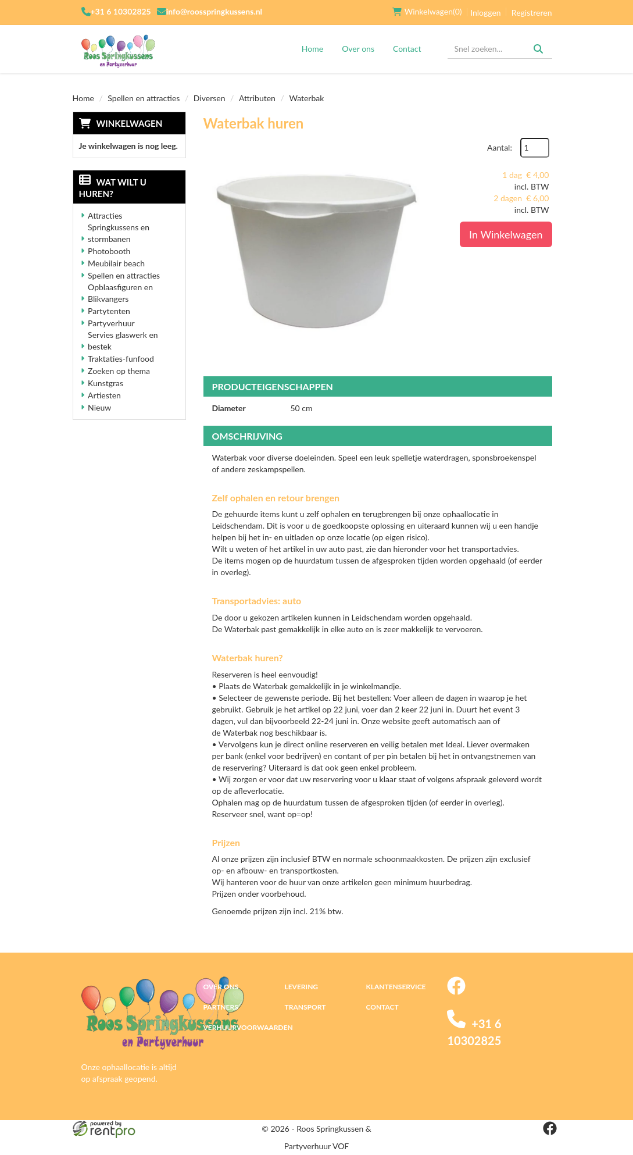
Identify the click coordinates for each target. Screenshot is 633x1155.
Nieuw (99, 407)
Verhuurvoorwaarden (248, 1027)
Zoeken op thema (119, 371)
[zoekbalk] (500, 49)
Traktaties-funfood (121, 358)
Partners (220, 1007)
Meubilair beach (116, 263)
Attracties (105, 215)
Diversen (210, 98)
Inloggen (485, 12)
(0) (427, 11)
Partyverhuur (111, 323)
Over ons (358, 49)
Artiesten (104, 395)
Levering (301, 986)
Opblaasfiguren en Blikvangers (120, 293)
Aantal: (499, 147)
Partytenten (109, 311)
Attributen (257, 98)
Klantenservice (395, 986)
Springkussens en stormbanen (118, 233)
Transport (305, 1007)
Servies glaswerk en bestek (123, 340)
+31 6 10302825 (121, 11)
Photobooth (109, 251)
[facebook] (456, 992)
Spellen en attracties (144, 98)
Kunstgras (105, 383)
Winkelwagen (129, 123)
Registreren (532, 12)
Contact (407, 49)
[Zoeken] (538, 49)
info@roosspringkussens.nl (214, 11)
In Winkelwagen (505, 234)
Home (312, 49)
